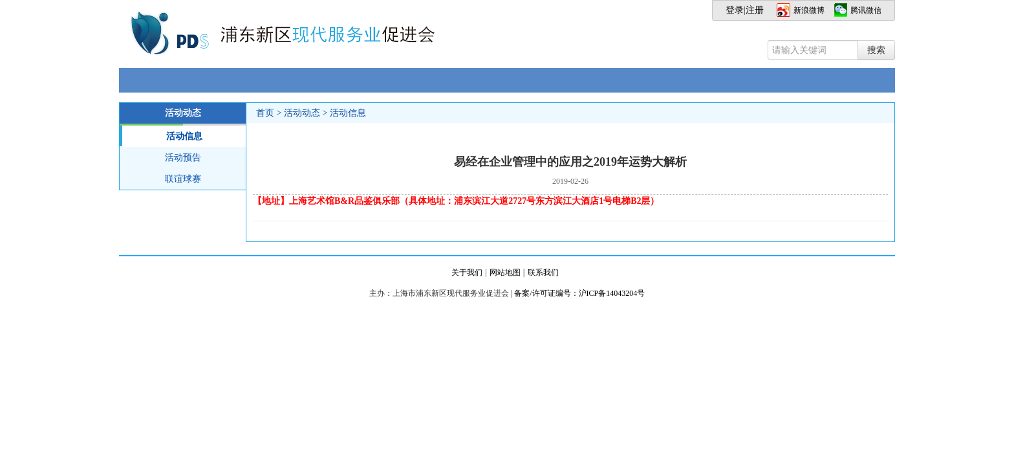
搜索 (876, 50)
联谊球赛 (183, 179)
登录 (735, 10)
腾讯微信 (865, 10)
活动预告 (183, 157)
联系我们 (543, 272)
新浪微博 (809, 10)
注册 (755, 10)
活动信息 (161, 136)
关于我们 (466, 272)
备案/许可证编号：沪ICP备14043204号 (579, 293)
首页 (265, 113)
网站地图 (505, 272)
